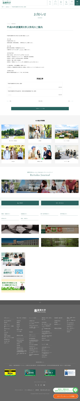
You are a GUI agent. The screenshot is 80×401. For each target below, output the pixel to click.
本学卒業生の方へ (63, 209)
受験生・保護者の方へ (5, 209)
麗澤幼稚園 (53, 360)
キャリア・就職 (45, 339)
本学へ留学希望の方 (70, 318)
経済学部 (18, 319)
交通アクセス (6, 338)
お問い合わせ (69, 325)
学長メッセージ (7, 319)
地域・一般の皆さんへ (71, 323)
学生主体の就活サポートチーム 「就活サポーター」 (47, 348)
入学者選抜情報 (19, 337)
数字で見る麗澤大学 (7, 316)
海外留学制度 (44, 317)
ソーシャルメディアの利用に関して (58, 385)
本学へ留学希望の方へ (45, 209)
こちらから (21, 49)
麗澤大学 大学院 (19, 325)
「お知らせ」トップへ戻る (40, 101)
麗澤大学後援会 (68, 360)
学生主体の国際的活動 (46, 326)
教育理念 (5, 318)
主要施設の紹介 (32, 316)
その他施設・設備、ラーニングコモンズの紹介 (34, 323)
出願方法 (18, 339)
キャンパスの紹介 (32, 313)
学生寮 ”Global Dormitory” (33, 320)
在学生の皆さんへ (70, 321)
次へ (69, 93)
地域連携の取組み (57, 316)
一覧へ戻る (40, 93)
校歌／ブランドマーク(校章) (9, 333)
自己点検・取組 (7, 336)
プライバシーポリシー (19, 385)
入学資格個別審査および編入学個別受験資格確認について (22, 347)
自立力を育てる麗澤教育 (33, 340)
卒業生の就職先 (44, 350)
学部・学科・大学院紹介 (21, 313)
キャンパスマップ (32, 332)
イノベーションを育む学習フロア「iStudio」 (34, 318)
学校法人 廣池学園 (13, 360)
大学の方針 (6, 327)
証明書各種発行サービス (33, 345)
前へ (11, 93)
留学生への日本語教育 (46, 335)
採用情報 (37, 385)
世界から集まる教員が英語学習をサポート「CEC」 (47, 332)
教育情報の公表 (7, 334)
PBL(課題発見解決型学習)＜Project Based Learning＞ (34, 336)
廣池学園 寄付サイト (60, 360)
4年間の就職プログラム (46, 342)
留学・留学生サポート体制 (46, 319)
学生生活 (31, 327)
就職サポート (44, 344)
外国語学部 (19, 316)
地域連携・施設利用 (58, 313)
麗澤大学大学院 (29, 360)
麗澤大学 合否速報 (20, 344)
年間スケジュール (32, 330)
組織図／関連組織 (7, 331)
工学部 (18, 323)
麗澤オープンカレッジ (21, 360)
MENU (77, 2)
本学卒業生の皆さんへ (71, 320)
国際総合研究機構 (57, 323)
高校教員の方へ (24, 209)
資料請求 (68, 327)
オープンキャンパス (20, 333)
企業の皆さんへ (44, 352)
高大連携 (56, 318)
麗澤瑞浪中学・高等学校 (46, 360)
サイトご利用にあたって (29, 385)
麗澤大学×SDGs (7, 324)
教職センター (31, 338)
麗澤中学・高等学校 (37, 360)
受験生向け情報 (20, 330)
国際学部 (18, 318)
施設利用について (57, 319)
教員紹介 (5, 329)
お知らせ (7, 6)
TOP (2, 6)
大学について (6, 313)
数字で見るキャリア (45, 346)
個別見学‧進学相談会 (20, 335)
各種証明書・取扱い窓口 (33, 343)
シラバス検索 (19, 326)
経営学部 (18, 321)
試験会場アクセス (20, 342)
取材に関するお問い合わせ (45, 385)
